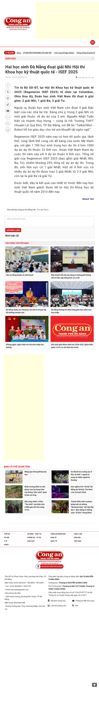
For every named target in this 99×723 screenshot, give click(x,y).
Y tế (5, 541)
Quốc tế (53, 541)
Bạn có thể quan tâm (17, 466)
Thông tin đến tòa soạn (83, 601)
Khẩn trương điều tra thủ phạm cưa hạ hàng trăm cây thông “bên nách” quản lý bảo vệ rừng (36, 491)
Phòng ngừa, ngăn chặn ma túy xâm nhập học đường (25, 345)
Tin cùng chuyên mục (17, 243)
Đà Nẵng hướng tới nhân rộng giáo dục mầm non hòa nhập (71, 311)
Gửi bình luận (13, 230)
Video (6, 544)
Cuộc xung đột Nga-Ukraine (67, 53)
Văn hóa (77, 537)
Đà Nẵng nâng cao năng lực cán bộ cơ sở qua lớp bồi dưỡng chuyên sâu (26, 311)
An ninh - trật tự (34, 534)
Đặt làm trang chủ (56, 601)
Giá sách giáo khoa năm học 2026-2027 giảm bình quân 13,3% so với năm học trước (72, 345)
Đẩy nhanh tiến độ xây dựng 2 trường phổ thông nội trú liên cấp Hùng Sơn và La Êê (71, 276)
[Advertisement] (24, 407)
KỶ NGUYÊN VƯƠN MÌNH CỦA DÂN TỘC (41, 53)
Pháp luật (78, 534)
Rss (75, 605)
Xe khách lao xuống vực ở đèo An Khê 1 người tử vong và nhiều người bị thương (81, 476)
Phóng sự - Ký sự (34, 537)
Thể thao (77, 541)
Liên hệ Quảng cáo (57, 605)
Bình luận (12, 235)
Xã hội (6, 537)
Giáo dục (10, 58)
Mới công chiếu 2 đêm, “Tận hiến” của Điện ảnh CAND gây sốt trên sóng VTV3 (35, 505)
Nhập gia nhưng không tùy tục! (36, 473)
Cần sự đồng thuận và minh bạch (19, 275)
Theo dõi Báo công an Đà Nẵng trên (28, 210)
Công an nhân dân (57, 534)
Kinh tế (53, 537)
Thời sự (7, 534)
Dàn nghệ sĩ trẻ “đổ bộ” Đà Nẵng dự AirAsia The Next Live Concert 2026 (82, 489)
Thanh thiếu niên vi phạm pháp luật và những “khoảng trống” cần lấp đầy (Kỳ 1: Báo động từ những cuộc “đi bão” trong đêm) (82, 507)
